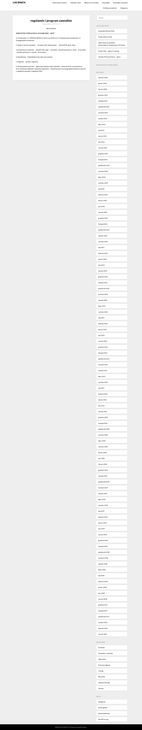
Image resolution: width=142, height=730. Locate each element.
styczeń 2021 (102, 411)
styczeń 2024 (102, 212)
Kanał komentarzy (104, 713)
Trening (100, 671)
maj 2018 (101, 575)
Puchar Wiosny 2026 (105, 37)
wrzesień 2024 (103, 171)
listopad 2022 (102, 283)
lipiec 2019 (102, 499)
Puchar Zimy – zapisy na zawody (108, 51)
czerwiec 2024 (103, 183)
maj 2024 (101, 189)
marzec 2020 (102, 452)
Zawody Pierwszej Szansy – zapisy (109, 57)
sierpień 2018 (102, 564)
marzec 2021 (102, 400)
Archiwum (101, 647)
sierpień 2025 (102, 118)
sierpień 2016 (102, 622)
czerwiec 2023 (103, 241)
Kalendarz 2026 (75, 3)
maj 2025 (101, 130)
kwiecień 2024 (103, 195)
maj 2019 (101, 511)
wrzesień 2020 (103, 435)
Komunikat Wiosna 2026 (106, 31)
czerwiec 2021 (103, 382)
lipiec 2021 (102, 376)
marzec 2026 (102, 83)
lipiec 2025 (102, 124)
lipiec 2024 (102, 177)
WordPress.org (103, 719)
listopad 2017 (102, 611)
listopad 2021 (102, 353)
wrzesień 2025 (103, 113)
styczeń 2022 (102, 341)
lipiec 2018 (102, 570)
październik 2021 (103, 359)
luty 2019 (101, 529)
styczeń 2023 (102, 271)
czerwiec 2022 (103, 312)
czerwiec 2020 (103, 447)
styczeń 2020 (102, 464)
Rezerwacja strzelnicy (60, 3)
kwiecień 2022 (103, 323)
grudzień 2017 (103, 605)
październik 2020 (103, 429)
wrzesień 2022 (103, 294)
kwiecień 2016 (103, 628)
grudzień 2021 (103, 347)
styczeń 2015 (102, 634)
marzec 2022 (102, 329)
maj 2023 (101, 247)
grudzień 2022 (103, 277)
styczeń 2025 (102, 148)
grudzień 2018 (103, 540)
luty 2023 (101, 265)
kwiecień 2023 (103, 253)
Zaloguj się (124, 8)
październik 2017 (103, 616)
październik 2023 (103, 230)
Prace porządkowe (104, 665)
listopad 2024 (102, 159)
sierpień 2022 (102, 300)
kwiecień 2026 (103, 77)
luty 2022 (101, 335)
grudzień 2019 (103, 470)
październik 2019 (103, 482)
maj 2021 (101, 388)
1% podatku (106, 3)
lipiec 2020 (102, 441)
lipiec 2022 (102, 306)
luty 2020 (101, 458)
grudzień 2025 (103, 95)
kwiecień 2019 (103, 517)
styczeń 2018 (102, 599)
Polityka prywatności (110, 8)
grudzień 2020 (103, 417)
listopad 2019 (102, 476)
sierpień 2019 (102, 493)
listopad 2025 (102, 101)
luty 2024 (101, 206)
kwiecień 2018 (103, 581)
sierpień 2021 (102, 370)
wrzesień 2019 (103, 488)
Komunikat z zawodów (120, 3)
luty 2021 (101, 406)
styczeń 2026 (102, 89)
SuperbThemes (82, 727)
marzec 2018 (102, 587)
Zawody (101, 688)
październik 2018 (103, 552)
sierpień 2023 (102, 236)
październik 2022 (103, 288)
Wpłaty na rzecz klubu (91, 3)
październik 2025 (103, 107)
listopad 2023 (102, 224)
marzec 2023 (102, 259)
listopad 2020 (102, 423)
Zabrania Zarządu (104, 683)
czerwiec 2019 (103, 505)
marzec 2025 (102, 136)
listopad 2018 (102, 546)
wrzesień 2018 (103, 558)
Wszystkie (101, 677)
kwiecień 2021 (103, 394)
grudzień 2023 (103, 218)
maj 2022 (101, 318)
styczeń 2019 (102, 534)
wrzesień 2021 (103, 365)
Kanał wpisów (102, 707)
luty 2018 (101, 593)
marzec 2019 (102, 523)
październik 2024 (103, 165)
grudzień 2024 (103, 154)
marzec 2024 (102, 200)
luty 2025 (101, 142)
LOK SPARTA (19, 2)
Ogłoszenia (102, 659)
